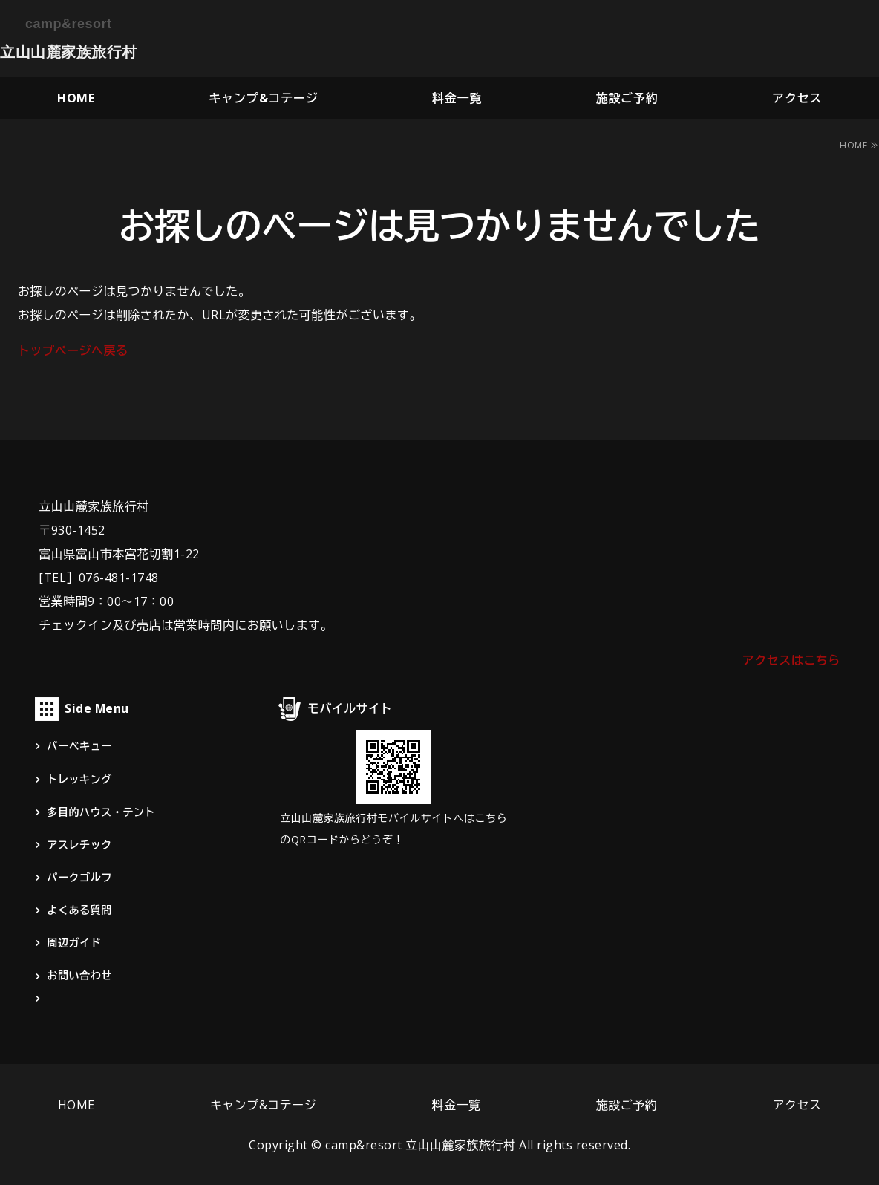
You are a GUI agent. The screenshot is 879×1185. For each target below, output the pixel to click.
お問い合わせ (79, 975)
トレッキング (79, 779)
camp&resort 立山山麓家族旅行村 (420, 1145)
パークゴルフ (79, 877)
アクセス (797, 98)
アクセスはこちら (791, 660)
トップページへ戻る (73, 350)
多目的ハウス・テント (101, 812)
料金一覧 (457, 98)
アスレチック (79, 845)
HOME (76, 98)
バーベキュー (79, 746)
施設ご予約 (627, 98)
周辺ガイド (74, 943)
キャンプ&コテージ (263, 98)
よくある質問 (79, 910)
